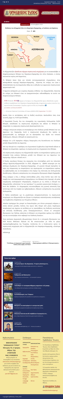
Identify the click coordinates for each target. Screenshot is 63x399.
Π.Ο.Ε (58, 2)
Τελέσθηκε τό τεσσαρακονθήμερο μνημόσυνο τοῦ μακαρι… (32, 285)
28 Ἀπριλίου (18, 324)
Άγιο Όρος (34, 369)
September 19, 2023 (45, 111)
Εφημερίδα (26, 347)
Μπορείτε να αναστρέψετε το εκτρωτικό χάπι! (28, 305)
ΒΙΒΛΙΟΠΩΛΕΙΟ (56, 3)
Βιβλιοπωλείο (27, 351)
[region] (50, 13)
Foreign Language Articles (25, 381)
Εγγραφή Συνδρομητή (50, 2)
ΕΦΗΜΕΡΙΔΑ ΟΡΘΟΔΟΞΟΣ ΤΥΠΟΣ (42, 3)
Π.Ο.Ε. (24, 355)
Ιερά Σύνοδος (34, 377)
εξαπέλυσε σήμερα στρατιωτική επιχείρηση (29, 72)
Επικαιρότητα (25, 24)
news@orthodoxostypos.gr (50, 390)
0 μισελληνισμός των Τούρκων (23, 294)
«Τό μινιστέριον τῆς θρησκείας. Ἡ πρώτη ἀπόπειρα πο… (31, 264)
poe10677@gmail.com (11, 373)
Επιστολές (25, 377)
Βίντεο (32, 381)
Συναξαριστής (27, 362)
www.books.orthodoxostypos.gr (12, 361)
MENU (6, 21)
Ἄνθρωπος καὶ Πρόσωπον (22, 275)
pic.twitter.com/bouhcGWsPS (13, 108)
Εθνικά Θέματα (35, 362)
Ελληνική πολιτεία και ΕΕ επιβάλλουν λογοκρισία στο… (31, 313)
